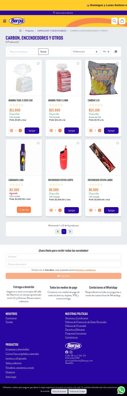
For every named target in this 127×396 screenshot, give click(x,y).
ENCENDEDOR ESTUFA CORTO (60, 179)
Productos (29, 30)
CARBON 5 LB (93, 100)
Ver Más (24, 209)
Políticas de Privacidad (75, 325)
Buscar (43, 51)
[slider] (16, 105)
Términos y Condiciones (76, 318)
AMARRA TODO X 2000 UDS (20, 100)
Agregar (32, 130)
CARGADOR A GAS (15, 179)
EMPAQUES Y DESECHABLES (51, 30)
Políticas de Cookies (77, 391)
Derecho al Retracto (75, 329)
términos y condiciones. (86, 270)
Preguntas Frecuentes (75, 333)
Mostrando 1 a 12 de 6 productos (63, 225)
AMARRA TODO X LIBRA (58, 100)
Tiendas (9, 322)
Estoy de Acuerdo (59, 391)
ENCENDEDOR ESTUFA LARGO (100, 179)
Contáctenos (71, 337)
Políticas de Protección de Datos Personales (85, 322)
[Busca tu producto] (23, 52)
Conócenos (11, 318)
